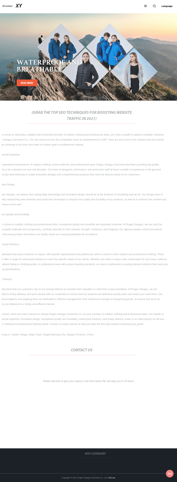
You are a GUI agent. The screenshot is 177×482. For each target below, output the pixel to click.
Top (170, 473)
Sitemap (111, 478)
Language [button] (167, 6)
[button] (145, 6)
